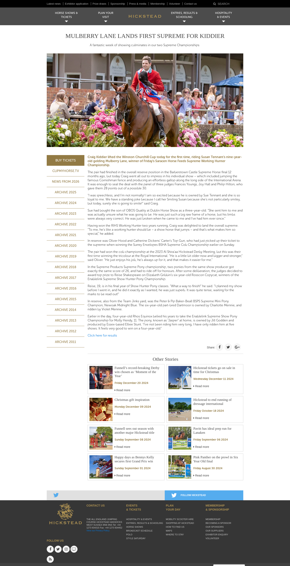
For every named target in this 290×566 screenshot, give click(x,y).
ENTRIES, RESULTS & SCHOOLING (184, 15)
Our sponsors (215, 527)
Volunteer (175, 3)
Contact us (190, 3)
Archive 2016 (65, 288)
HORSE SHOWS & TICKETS (66, 15)
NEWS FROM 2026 (65, 181)
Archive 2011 (65, 342)
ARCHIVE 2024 (66, 203)
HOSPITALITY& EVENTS (223, 15)
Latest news (54, 3)
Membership (157, 3)
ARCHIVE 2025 (65, 192)
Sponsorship (117, 3)
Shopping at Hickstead (180, 523)
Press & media (137, 3)
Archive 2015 (65, 299)
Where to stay (175, 534)
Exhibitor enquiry (217, 534)
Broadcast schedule (139, 531)
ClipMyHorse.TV (65, 171)
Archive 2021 (65, 235)
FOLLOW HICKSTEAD (188, 495)
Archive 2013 (65, 320)
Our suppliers (215, 531)
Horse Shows (134, 527)
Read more (122, 390)
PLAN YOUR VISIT (105, 15)
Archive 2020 (66, 246)
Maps (169, 531)
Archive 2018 (65, 267)
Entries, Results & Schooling (144, 523)
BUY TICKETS (65, 160)
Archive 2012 (65, 331)
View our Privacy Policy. (98, 530)
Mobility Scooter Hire (180, 519)
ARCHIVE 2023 (65, 214)
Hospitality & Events (139, 519)
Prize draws (99, 3)
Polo (129, 534)
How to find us (175, 527)
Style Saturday (135, 538)
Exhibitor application (76, 3)
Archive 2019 (65, 256)
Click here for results (102, 335)
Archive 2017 (65, 278)
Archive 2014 (65, 310)
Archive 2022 (65, 224)
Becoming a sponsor (218, 523)
